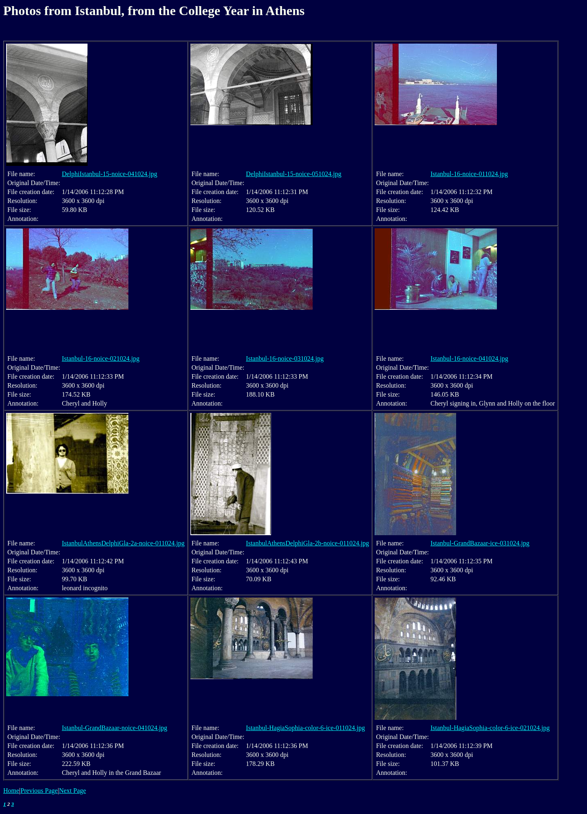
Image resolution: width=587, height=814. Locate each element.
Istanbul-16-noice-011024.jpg (469, 173)
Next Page (72, 790)
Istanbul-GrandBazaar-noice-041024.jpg (115, 727)
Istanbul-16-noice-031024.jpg (285, 358)
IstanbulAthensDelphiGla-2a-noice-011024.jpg (123, 543)
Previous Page (38, 790)
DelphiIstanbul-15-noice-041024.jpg (109, 173)
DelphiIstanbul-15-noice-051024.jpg (293, 173)
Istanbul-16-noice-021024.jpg (101, 358)
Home (11, 790)
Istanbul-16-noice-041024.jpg (469, 358)
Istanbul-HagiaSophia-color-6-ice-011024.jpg (305, 727)
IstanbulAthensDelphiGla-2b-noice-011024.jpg (307, 543)
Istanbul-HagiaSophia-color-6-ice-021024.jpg (489, 727)
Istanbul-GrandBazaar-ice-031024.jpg (480, 543)
